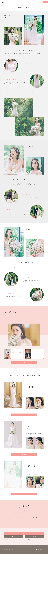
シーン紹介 (20, 547)
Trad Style (24, 469)
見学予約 (40, 1)
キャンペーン (34, 544)
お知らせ (34, 549)
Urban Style (24, 414)
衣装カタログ (20, 544)
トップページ (24, 540)
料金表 (19, 549)
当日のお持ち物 (6, 569)
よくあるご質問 (7, 549)
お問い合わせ (34, 566)
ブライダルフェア (24, 563)
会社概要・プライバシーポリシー (39, 579)
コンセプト (6, 547)
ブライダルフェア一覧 (24, 362)
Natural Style (24, 523)
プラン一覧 (6, 544)
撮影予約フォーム (28, 569)
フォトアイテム (35, 547)
